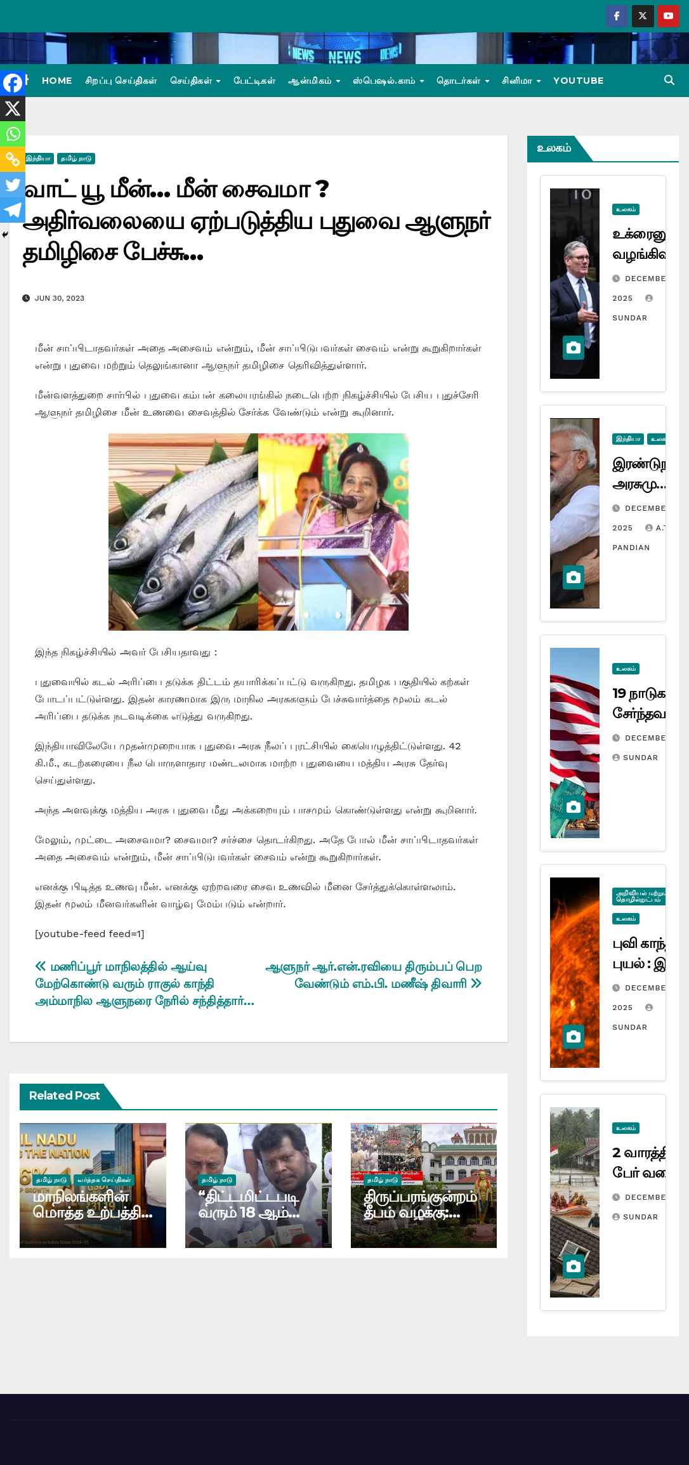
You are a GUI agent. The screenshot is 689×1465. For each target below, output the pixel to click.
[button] (669, 80)
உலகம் (626, 209)
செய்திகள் (192, 80)
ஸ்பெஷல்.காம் (385, 80)
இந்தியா (38, 158)
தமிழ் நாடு (76, 158)
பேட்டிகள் (254, 80)
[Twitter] (12, 184)
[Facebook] (12, 83)
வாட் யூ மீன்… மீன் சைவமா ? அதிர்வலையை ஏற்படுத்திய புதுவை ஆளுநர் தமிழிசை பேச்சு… (255, 220)
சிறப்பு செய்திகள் (121, 80)
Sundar (635, 757)
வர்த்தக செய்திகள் (104, 1179)
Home (57, 80)
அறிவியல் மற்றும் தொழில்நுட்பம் (642, 896)
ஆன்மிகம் (311, 80)
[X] (12, 108)
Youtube (578, 80)
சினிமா (518, 80)
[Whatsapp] (12, 134)
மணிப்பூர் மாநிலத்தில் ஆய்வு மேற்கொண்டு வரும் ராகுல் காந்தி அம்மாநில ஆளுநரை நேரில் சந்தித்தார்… (144, 983)
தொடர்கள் (459, 80)
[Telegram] (12, 210)
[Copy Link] (12, 159)
